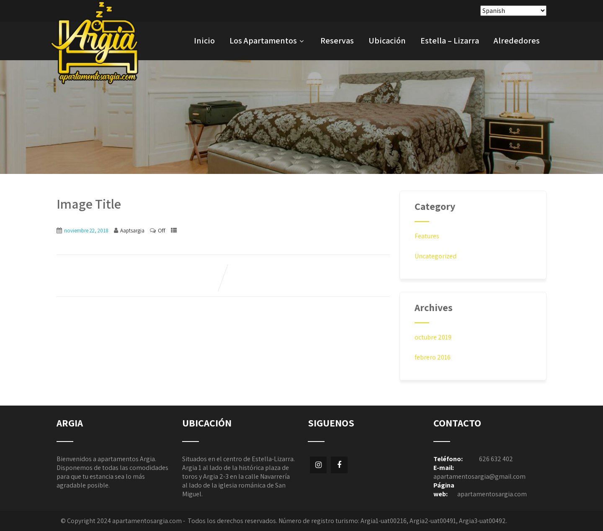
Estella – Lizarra (449, 40)
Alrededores (517, 40)
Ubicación (387, 40)
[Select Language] (513, 10)
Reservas (337, 40)
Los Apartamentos (267, 40)
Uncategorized (435, 256)
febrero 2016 (433, 357)
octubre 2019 (433, 337)
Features (427, 236)
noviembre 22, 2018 (86, 230)
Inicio (204, 40)
